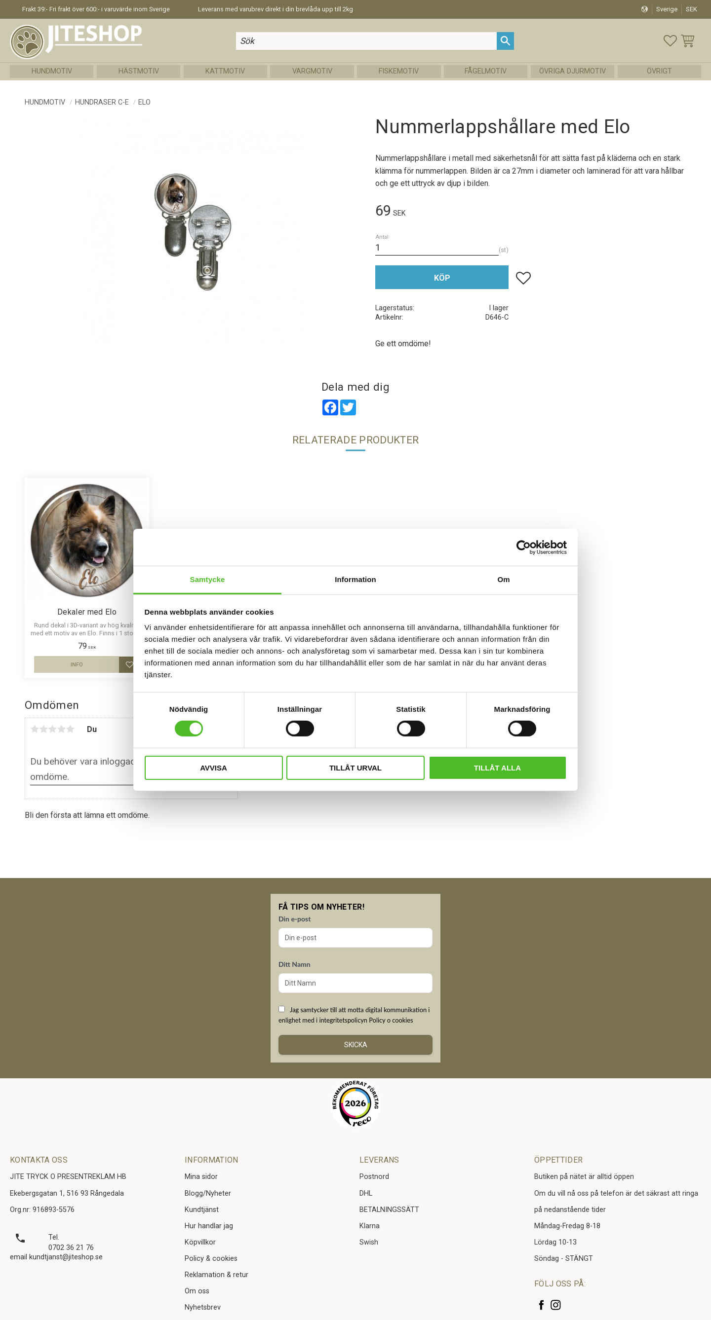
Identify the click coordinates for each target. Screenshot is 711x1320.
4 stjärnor (61, 729)
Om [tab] (503, 579)
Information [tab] (355, 579)
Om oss (197, 1291)
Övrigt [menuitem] (659, 71)
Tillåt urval (355, 768)
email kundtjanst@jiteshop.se (56, 1257)
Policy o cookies (391, 1020)
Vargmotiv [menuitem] (312, 71)
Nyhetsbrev (203, 1307)
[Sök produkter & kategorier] (366, 40)
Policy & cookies (211, 1258)
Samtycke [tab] (207, 579)
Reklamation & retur (216, 1275)
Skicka (355, 1045)
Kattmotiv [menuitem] (225, 71)
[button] (670, 40)
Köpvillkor (200, 1242)
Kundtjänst (202, 1210)
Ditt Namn (294, 964)
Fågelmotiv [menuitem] (486, 71)
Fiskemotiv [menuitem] (399, 71)
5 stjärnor (70, 729)
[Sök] (505, 40)
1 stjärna (34, 729)
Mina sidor (201, 1177)
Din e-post (294, 919)
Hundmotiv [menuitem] (52, 71)
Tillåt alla (497, 768)
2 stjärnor (43, 729)
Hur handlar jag (209, 1226)
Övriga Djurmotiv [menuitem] (572, 71)
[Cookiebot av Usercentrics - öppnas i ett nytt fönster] (523, 547)
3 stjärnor (52, 729)
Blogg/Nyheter (208, 1193)
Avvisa (213, 768)
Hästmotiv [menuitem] (138, 71)
